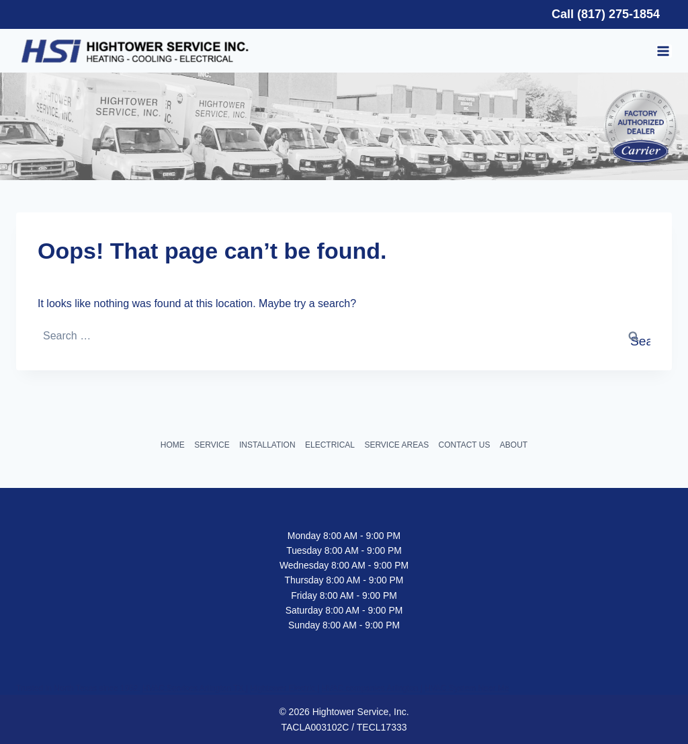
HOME (173, 445)
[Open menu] (664, 51)
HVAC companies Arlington (371, 688)
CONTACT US (464, 445)
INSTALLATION (267, 445)
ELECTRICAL (330, 445)
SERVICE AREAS (396, 445)
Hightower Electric (283, 688)
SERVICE (211, 445)
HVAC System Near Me (467, 688)
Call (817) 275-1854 (606, 14)
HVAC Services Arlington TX (194, 688)
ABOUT (513, 445)
